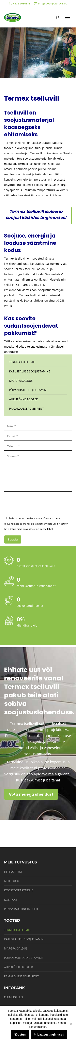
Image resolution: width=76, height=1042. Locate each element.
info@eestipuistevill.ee (50, 3)
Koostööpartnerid (18, 890)
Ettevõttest (13, 872)
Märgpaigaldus (21, 381)
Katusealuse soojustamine (29, 371)
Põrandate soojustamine (28, 390)
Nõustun (20, 1034)
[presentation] (35, 504)
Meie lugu (11, 881)
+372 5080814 (19, 3)
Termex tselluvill (22, 362)
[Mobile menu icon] (67, 17)
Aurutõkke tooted (23, 399)
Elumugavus (13, 997)
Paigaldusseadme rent (26, 408)
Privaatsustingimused (21, 909)
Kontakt (10, 899)
